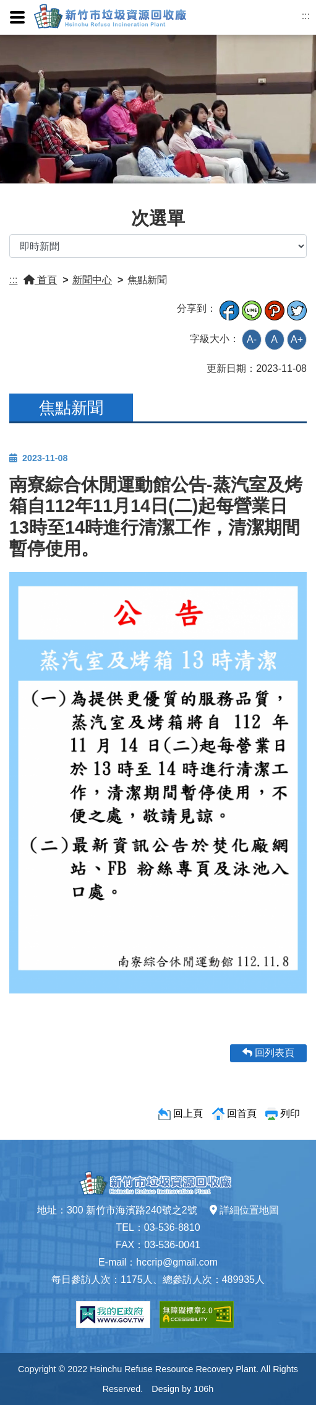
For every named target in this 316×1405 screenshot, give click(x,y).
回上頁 (188, 1113)
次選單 (158, 218)
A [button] (274, 339)
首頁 (40, 280)
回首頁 (242, 1113)
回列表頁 (268, 1052)
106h (203, 1389)
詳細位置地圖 (244, 1210)
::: (306, 16)
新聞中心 (92, 280)
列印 (290, 1113)
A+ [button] (297, 339)
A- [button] (252, 339)
